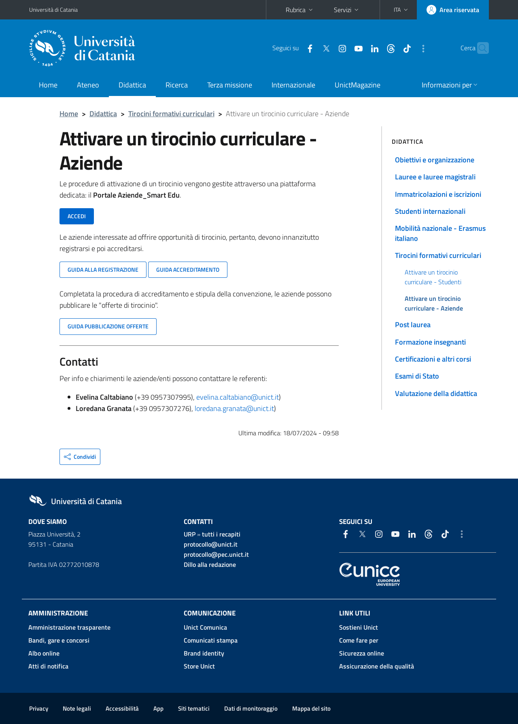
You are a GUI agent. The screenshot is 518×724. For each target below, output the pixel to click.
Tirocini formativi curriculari (171, 113)
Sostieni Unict (358, 627)
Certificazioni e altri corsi (433, 358)
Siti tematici (194, 708)
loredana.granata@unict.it (234, 408)
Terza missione (229, 84)
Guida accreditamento (187, 269)
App (158, 708)
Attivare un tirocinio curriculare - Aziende (434, 303)
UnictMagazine (357, 84)
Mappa (311, 708)
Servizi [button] (347, 10)
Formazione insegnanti (430, 341)
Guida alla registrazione (103, 269)
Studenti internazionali (430, 211)
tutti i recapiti (221, 534)
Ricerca (177, 84)
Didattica (132, 84)
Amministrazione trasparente (69, 627)
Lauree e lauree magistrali (435, 176)
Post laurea (413, 324)
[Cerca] (479, 48)
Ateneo (88, 84)
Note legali (77, 708)
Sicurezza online (361, 653)
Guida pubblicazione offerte (108, 326)
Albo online (43, 653)
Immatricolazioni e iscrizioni (438, 194)
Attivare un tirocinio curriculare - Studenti (433, 277)
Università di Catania (53, 9)
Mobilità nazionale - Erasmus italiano (440, 233)
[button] (401, 9)
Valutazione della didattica (436, 393)
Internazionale (293, 84)
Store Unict (199, 666)
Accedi (77, 216)
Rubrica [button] (300, 10)
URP (189, 534)
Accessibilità (122, 708)
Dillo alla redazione (210, 564)
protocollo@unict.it (211, 544)
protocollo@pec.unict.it (216, 554)
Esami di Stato (417, 376)
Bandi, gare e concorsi (58, 640)
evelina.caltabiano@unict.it (237, 397)
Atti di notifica (48, 666)
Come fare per (358, 640)
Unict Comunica (205, 627)
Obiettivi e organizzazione (434, 159)
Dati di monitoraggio (251, 708)
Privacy (38, 708)
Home (48, 84)
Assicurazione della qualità (376, 666)
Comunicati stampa (211, 640)
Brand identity (204, 653)
